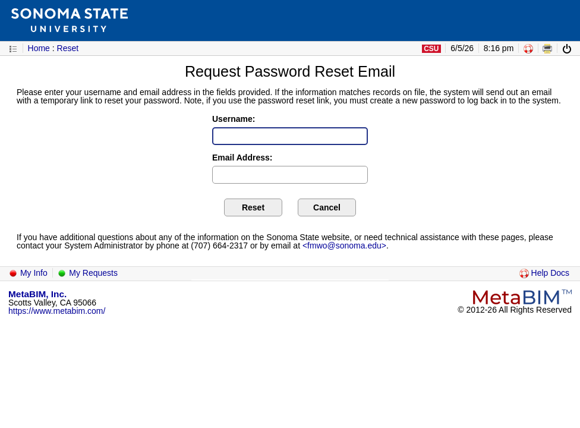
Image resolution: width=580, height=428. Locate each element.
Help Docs (544, 273)
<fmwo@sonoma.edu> (344, 245)
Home (39, 48)
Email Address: (242, 157)
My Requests (87, 273)
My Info (28, 273)
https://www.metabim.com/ (56, 311)
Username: (233, 119)
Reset (68, 48)
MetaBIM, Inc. (37, 294)
